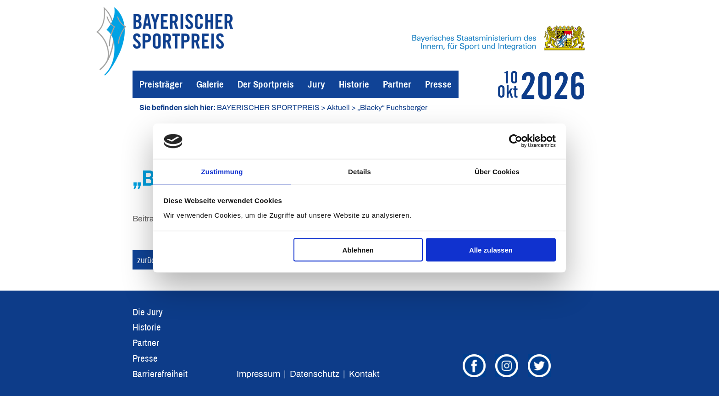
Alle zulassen (491, 250)
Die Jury (148, 312)
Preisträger (161, 84)
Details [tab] (359, 171)
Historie (354, 84)
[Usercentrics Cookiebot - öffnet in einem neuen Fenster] (516, 141)
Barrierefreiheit (160, 373)
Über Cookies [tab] (497, 171)
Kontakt (364, 374)
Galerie (210, 84)
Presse (438, 84)
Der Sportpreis (266, 84)
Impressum (258, 374)
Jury (316, 84)
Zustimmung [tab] (222, 171)
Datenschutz (314, 374)
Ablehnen (358, 250)
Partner (397, 84)
